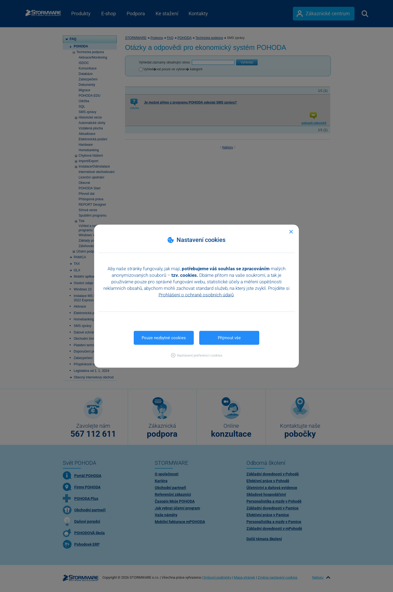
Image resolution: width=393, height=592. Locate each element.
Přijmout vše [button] (229, 337)
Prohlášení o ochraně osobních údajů (196, 294)
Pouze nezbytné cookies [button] (164, 337)
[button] (196, 355)
